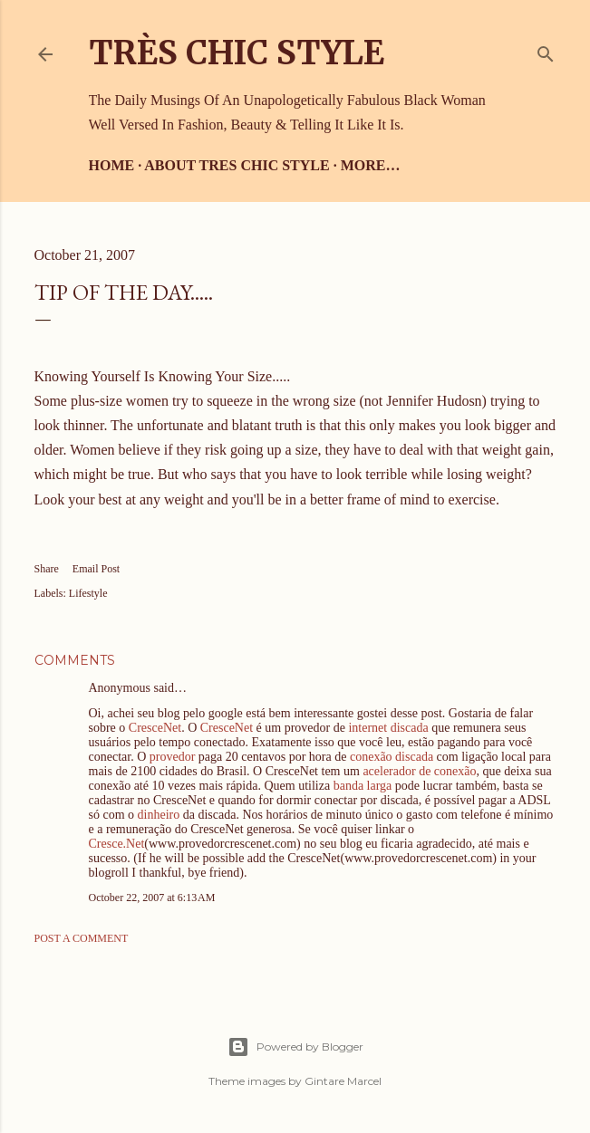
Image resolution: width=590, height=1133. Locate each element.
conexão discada (391, 756)
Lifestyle (88, 593)
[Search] (545, 50)
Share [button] (46, 568)
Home (112, 165)
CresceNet (155, 728)
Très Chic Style (236, 53)
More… (371, 165)
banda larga (363, 785)
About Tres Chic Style (236, 165)
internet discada (388, 728)
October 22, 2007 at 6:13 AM (152, 897)
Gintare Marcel (343, 1081)
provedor (173, 756)
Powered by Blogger (295, 1047)
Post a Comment (81, 938)
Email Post (96, 568)
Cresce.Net (117, 843)
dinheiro (159, 814)
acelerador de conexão (419, 771)
